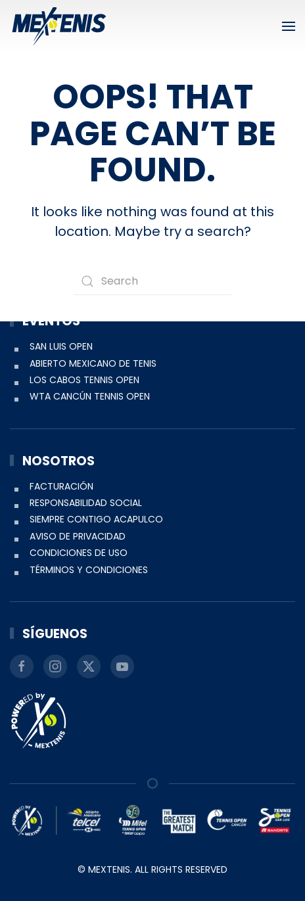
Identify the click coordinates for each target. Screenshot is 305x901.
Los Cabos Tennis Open (84, 379)
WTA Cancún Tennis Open (90, 396)
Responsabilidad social (86, 502)
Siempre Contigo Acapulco (96, 519)
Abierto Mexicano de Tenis (93, 363)
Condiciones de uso (79, 552)
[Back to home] (59, 26)
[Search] (152, 281)
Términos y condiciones (89, 569)
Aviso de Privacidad (78, 536)
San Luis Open (61, 346)
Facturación (61, 486)
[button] (288, 26)
